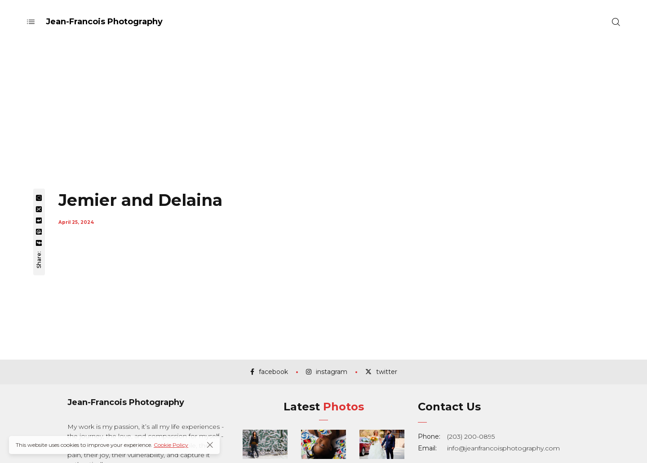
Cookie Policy (171, 444)
